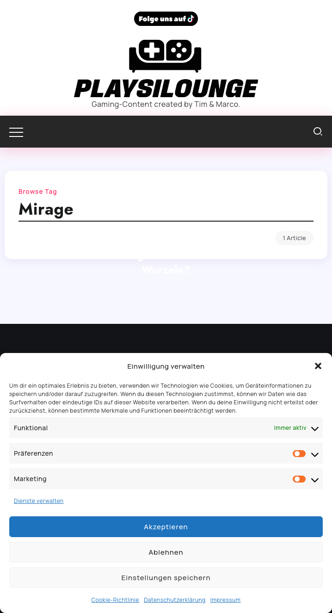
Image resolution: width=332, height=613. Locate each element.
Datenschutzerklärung (175, 600)
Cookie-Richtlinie (116, 600)
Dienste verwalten (39, 501)
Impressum (225, 600)
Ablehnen (165, 552)
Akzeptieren (166, 527)
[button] (318, 366)
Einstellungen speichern (166, 577)
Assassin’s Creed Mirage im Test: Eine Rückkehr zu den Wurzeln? (166, 262)
